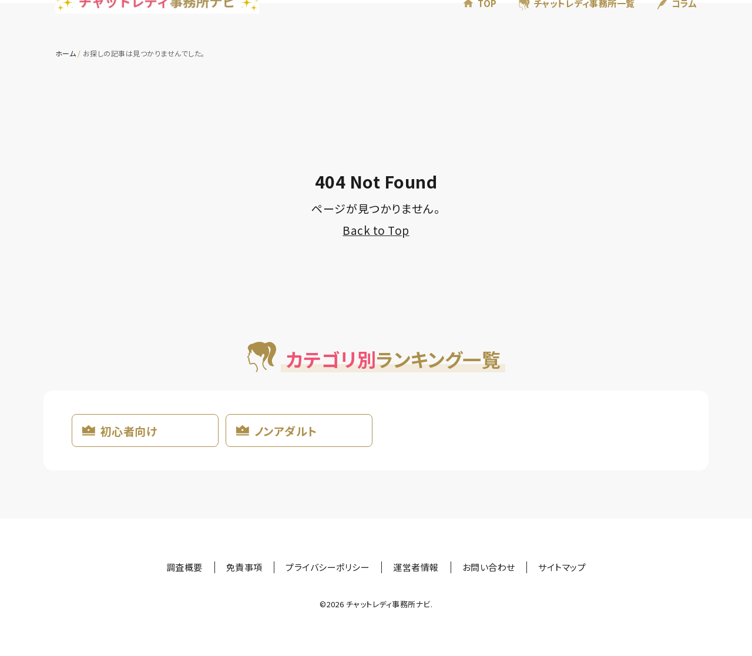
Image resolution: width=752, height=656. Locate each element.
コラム (684, 23)
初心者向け (128, 431)
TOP (487, 23)
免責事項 (244, 567)
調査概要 (184, 567)
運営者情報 (415, 567)
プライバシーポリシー (328, 567)
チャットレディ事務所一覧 (584, 23)
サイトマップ (562, 567)
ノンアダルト (285, 431)
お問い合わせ (488, 567)
